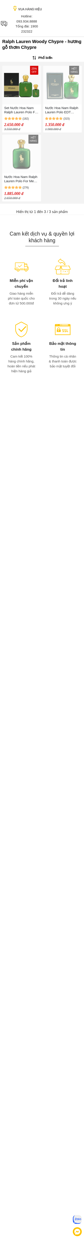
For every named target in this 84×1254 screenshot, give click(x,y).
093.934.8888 (26, 21)
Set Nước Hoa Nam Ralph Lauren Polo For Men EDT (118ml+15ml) (21, 110)
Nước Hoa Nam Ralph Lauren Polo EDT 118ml (61, 110)
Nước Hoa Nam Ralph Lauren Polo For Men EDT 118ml (20, 179)
